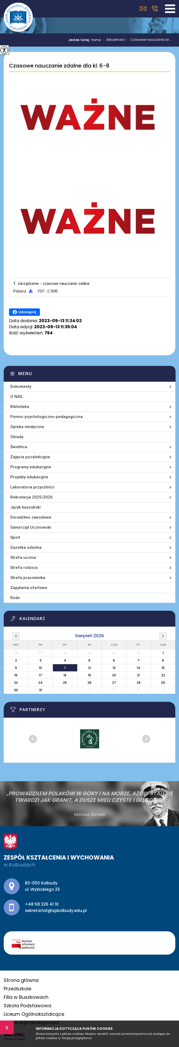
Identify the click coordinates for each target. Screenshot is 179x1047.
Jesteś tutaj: (79, 40)
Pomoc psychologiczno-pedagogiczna (46, 416)
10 (40, 668)
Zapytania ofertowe (28, 587)
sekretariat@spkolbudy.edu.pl (143, 9)
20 (114, 675)
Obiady (16, 436)
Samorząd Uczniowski (30, 527)
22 (163, 675)
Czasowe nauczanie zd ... (148, 40)
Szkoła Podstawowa (27, 1005)
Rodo (15, 597)
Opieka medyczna (27, 426)
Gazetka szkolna (26, 547)
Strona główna (21, 980)
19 (89, 675)
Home (96, 40)
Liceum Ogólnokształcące (34, 1014)
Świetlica (18, 446)
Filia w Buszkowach (26, 997)
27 (114, 682)
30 (16, 690)
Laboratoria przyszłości (32, 487)
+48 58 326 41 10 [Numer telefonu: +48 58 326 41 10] (42, 904)
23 (16, 682)
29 (163, 682)
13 (114, 668)
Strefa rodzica (24, 567)
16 (15, 675)
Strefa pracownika (27, 577)
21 (138, 675)
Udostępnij (24, 312)
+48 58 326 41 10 (155, 8)
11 (65, 668)
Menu (25, 373)
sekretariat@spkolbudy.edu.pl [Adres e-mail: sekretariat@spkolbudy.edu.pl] (56, 910)
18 (64, 675)
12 (89, 668)
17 (40, 675)
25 (65, 682)
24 (40, 682)
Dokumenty (20, 386)
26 (89, 682)
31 (40, 690)
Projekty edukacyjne (29, 477)
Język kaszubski (25, 507)
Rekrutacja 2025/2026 (31, 497)
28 (138, 682)
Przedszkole (17, 988)
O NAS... (17, 396)
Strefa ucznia (23, 557)
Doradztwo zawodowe (30, 517)
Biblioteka (19, 406)
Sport (15, 537)
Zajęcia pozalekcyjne (30, 457)
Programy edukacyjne (30, 467)
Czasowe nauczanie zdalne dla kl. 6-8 (59, 65)
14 (138, 668)
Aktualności (113, 40)
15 (163, 668)
